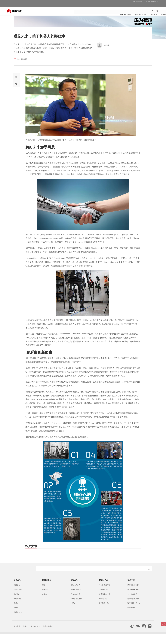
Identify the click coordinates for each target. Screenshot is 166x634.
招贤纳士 (17, 599)
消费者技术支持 (133, 581)
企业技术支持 (132, 590)
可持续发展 (18, 586)
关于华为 (113, 7)
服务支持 (84, 7)
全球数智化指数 (76, 595)
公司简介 (17, 581)
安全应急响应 (132, 604)
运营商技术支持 (133, 595)
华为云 (25, 622)
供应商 (16, 604)
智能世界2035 (76, 586)
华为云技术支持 (133, 586)
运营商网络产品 (104, 590)
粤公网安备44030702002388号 (87, 631)
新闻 (43, 581)
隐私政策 (123, 631)
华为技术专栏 (75, 581)
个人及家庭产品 (55, 7)
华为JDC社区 (35, 622)
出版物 (73, 599)
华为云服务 (103, 595)
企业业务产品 (104, 586)
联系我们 (105, 631)
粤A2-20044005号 (68, 631)
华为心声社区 (48, 622)
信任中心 (17, 590)
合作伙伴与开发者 (99, 7)
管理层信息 (18, 595)
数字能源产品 (104, 599)
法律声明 (114, 631)
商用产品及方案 (71, 7)
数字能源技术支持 (133, 599)
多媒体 (44, 590)
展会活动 (45, 586)
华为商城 (17, 622)
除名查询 (133, 631)
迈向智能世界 (75, 590)
